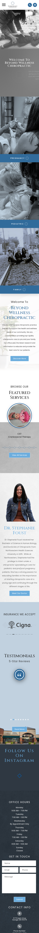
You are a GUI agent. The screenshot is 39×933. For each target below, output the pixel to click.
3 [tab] (10, 447)
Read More (19, 729)
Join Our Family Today (19, 86)
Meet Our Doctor (19, 593)
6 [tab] (24, 447)
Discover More (19, 358)
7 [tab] (29, 447)
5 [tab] (19, 447)
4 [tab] (15, 447)
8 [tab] (34, 447)
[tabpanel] (19, 422)
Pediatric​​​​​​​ (17, 224)
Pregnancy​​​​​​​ (17, 158)
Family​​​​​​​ (17, 289)
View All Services (19, 455)
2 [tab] (5, 447)
